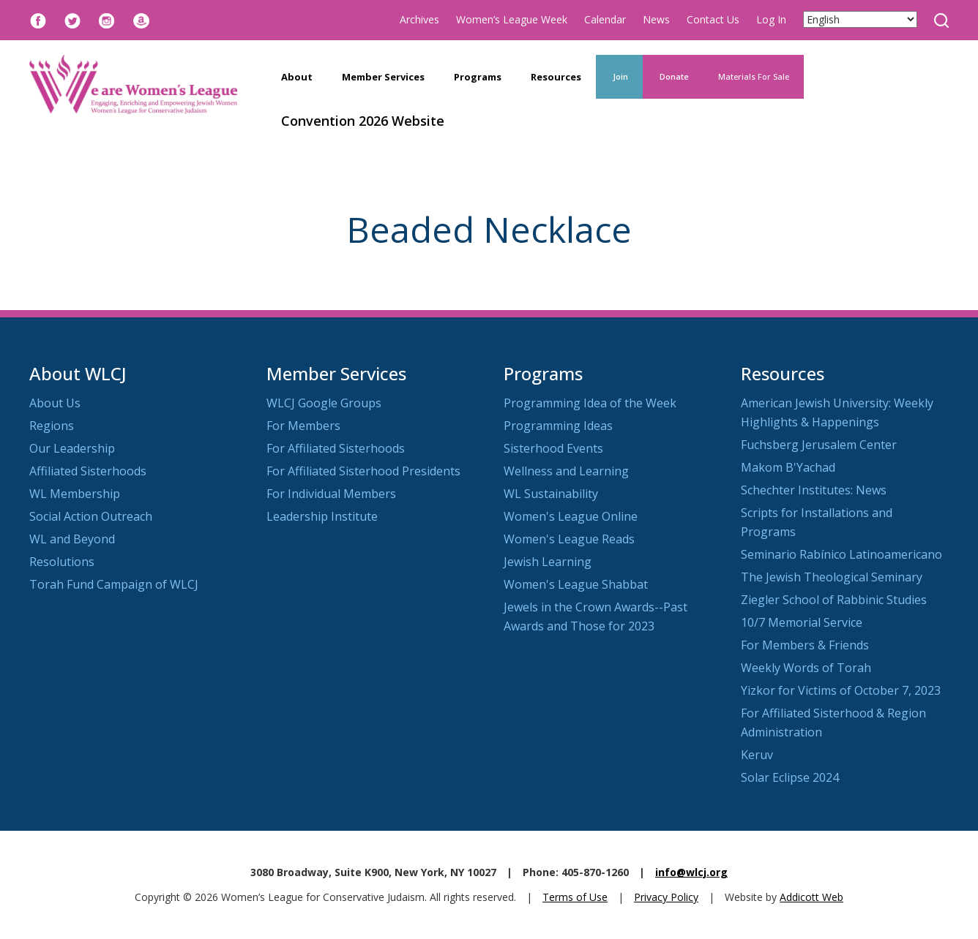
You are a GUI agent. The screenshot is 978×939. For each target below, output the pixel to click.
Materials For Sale (753, 76)
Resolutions (61, 562)
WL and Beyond (72, 539)
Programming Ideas (558, 426)
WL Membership (74, 494)
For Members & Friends (805, 645)
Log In (771, 19)
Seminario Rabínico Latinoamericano (841, 554)
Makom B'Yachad (788, 467)
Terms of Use (575, 897)
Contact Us (713, 19)
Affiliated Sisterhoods (87, 471)
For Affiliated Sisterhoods (335, 448)
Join (619, 76)
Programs (477, 76)
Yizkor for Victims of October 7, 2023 (841, 690)
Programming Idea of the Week (590, 403)
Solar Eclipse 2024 (790, 777)
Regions (51, 426)
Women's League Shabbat (576, 584)
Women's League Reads (569, 539)
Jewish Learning (547, 562)
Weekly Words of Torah (806, 668)
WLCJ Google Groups (323, 403)
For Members (303, 426)
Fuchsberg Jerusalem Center (819, 445)
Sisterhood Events (553, 448)
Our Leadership (72, 448)
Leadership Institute (322, 516)
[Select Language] (860, 19)
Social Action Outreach (90, 516)
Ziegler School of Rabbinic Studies (834, 600)
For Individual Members (331, 494)
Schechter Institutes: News (813, 490)
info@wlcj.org (691, 872)
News (656, 19)
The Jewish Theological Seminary (831, 577)
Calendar (605, 19)
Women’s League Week (511, 19)
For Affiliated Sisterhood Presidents (363, 471)
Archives (419, 19)
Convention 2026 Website (362, 120)
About (297, 76)
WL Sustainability (551, 494)
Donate (673, 76)
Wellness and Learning (566, 471)
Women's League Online (571, 516)
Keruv (757, 755)
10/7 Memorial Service (801, 622)
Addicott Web (811, 897)
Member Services (383, 76)
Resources (556, 76)
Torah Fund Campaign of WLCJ (113, 584)
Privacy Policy (666, 897)
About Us (55, 403)
